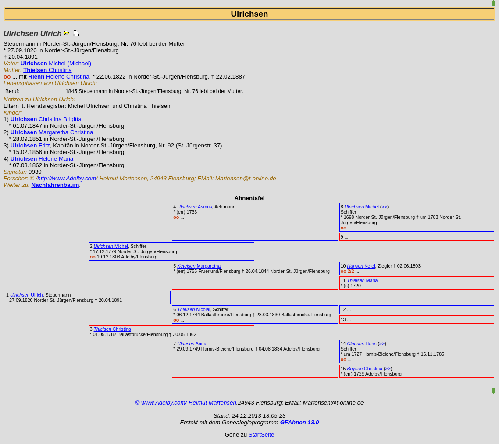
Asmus (194, 206)
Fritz (30, 145)
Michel (362, 206)
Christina (47, 70)
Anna (191, 343)
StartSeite (261, 434)
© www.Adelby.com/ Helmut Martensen (185, 402)
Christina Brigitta (46, 119)
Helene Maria (42, 158)
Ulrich (26, 294)
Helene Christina (58, 76)
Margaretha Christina (52, 132)
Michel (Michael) (56, 63)
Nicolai (193, 309)
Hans (362, 343)
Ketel (361, 266)
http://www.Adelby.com (66, 178)
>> (384, 206)
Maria (362, 280)
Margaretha (199, 266)
